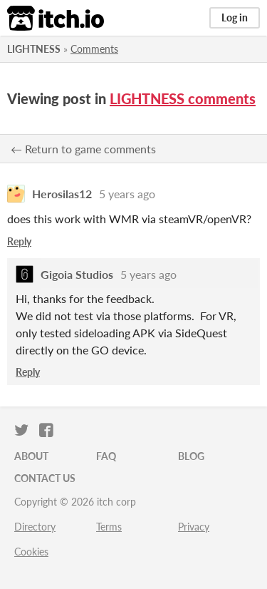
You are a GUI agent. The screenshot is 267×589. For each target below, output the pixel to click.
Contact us (44, 478)
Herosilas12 (62, 193)
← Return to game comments (83, 148)
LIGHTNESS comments (183, 98)
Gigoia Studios (77, 274)
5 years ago (127, 193)
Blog (191, 456)
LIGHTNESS (34, 49)
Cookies (31, 552)
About (31, 456)
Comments (94, 49)
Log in (234, 17)
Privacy (193, 527)
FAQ (106, 456)
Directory (35, 527)
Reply (19, 241)
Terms (109, 527)
